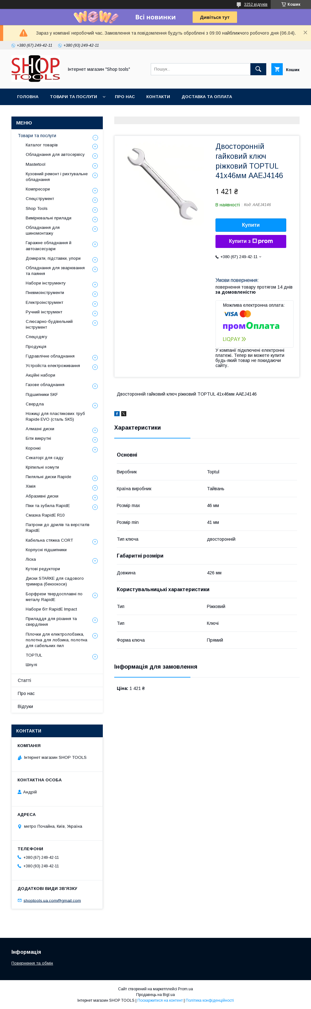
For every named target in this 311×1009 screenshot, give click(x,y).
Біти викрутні (38, 438)
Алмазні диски (40, 428)
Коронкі (33, 448)
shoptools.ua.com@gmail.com (52, 900)
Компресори (38, 189)
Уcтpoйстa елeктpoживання (53, 365)
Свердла (35, 404)
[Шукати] (258, 69)
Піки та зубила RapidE (48, 505)
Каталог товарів (42, 145)
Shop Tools (37, 208)
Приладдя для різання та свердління (51, 621)
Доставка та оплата (207, 96)
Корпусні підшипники (46, 549)
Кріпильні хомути (42, 467)
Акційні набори (40, 375)
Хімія (31, 486)
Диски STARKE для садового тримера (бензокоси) (55, 581)
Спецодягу (36, 336)
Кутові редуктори (43, 568)
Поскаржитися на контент (160, 1000)
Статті (24, 680)
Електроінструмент (44, 302)
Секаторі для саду (44, 457)
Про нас (125, 96)
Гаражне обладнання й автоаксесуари (48, 245)
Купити (251, 225)
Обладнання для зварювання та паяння (55, 270)
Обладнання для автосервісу (55, 154)
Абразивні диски (42, 496)
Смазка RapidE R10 (45, 515)
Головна (27, 96)
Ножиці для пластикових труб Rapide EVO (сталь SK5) (55, 416)
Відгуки (25, 706)
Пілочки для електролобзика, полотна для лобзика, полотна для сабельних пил (56, 640)
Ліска (31, 559)
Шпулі (31, 664)
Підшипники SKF (42, 394)
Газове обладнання (45, 384)
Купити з (251, 241)
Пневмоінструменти (45, 292)
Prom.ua (185, 989)
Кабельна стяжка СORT (49, 540)
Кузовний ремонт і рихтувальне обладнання (57, 176)
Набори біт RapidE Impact (51, 609)
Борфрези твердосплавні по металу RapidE (54, 596)
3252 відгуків (256, 4)
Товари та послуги (73, 96)
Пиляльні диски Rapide (48, 476)
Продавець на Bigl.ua (155, 994)
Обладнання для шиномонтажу (43, 230)
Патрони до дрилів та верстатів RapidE (57, 527)
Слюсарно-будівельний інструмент (49, 324)
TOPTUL (34, 655)
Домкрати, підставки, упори (53, 258)
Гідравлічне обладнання (50, 356)
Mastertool (35, 164)
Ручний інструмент (44, 312)
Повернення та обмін (32, 963)
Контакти (158, 96)
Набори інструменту (46, 283)
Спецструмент (40, 198)
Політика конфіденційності (210, 1000)
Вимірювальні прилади (48, 218)
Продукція (36, 346)
